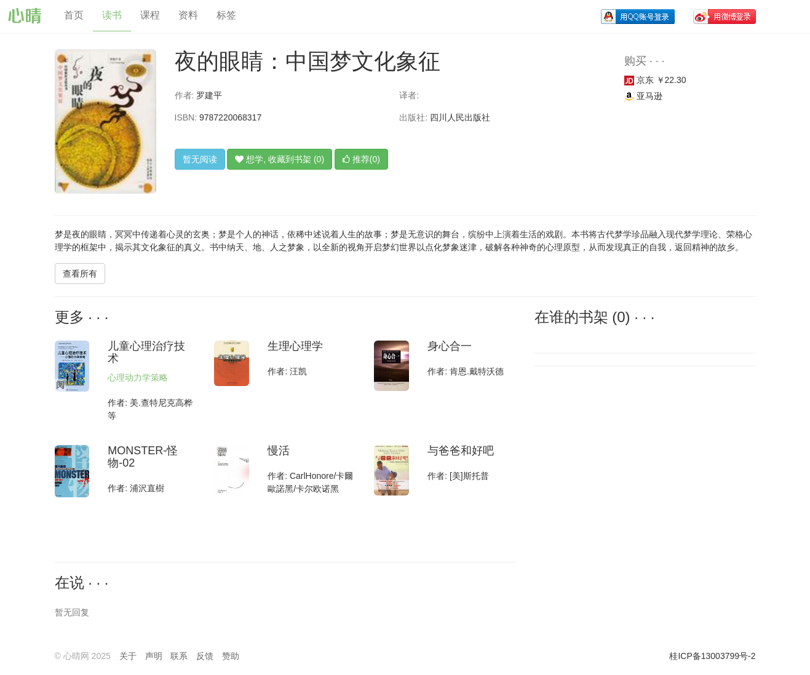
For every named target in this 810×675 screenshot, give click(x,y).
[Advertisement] (617, 455)
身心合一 (449, 346)
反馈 (204, 656)
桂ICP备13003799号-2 (712, 656)
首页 (74, 15)
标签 (226, 15)
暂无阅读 (200, 159)
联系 (179, 656)
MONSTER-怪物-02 (143, 456)
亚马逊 (643, 96)
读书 (112, 15)
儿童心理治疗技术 (146, 352)
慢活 (279, 450)
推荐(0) (361, 159)
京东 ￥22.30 (655, 80)
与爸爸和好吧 (460, 450)
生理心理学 (295, 346)
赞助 (230, 656)
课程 (150, 15)
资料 (188, 15)
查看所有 (80, 273)
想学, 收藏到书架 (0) (279, 159)
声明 (153, 656)
